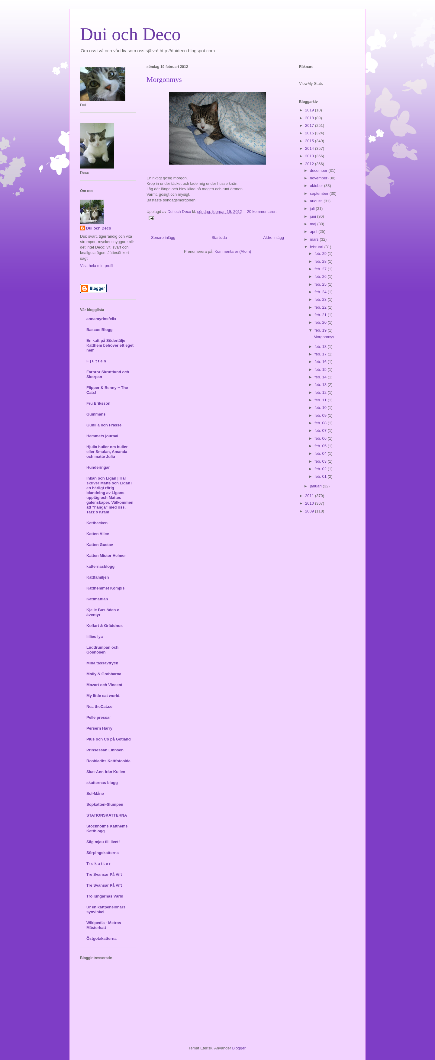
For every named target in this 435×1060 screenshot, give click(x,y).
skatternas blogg (102, 782)
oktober (317, 185)
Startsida (219, 237)
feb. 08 (320, 423)
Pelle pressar (98, 717)
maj (313, 224)
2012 (310, 164)
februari (317, 247)
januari (316, 486)
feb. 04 (320, 453)
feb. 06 (320, 438)
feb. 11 (320, 400)
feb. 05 (320, 446)
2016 (310, 133)
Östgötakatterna (101, 938)
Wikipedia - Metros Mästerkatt (103, 925)
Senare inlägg (163, 237)
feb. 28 (320, 261)
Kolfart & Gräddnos (104, 625)
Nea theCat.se (99, 706)
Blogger (238, 1048)
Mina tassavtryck (102, 663)
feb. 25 (320, 284)
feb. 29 (320, 253)
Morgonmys (164, 79)
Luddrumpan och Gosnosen (102, 649)
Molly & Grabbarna (103, 674)
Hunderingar (98, 467)
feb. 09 (320, 415)
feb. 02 (320, 469)
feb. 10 (320, 407)
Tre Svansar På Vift (104, 874)
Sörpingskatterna (102, 852)
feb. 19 (320, 330)
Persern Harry (99, 728)
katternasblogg (100, 566)
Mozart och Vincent (104, 685)
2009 (310, 511)
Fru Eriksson (98, 403)
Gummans (96, 414)
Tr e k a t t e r (98, 863)
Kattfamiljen (97, 577)
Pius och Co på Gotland (108, 739)
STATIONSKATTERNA (106, 815)
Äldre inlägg (273, 237)
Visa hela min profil (96, 265)
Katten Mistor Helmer (106, 555)
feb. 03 (320, 461)
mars (315, 239)
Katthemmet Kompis (105, 588)
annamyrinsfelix (101, 318)
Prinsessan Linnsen (105, 750)
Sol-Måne (95, 793)
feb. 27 (320, 269)
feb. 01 (320, 476)
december (319, 170)
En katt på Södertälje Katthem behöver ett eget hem (110, 345)
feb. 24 (320, 292)
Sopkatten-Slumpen (104, 804)
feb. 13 (320, 384)
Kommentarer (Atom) (232, 251)
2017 (310, 125)
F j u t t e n (96, 361)
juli (313, 208)
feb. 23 (320, 299)
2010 (310, 503)
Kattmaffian (97, 599)
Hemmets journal (102, 436)
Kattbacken (97, 523)
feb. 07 (320, 430)
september (320, 193)
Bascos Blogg (99, 329)
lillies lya (94, 636)
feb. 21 (320, 315)
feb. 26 (320, 276)
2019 (310, 110)
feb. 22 (320, 307)
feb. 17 (320, 354)
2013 (310, 156)
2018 (310, 118)
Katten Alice (97, 534)
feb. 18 (320, 346)
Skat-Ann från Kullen (105, 771)
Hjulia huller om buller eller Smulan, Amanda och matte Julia (107, 452)
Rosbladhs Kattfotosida (108, 761)
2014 (310, 148)
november (319, 178)
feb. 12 (320, 392)
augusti (317, 201)
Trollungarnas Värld (104, 896)
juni (313, 216)
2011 (310, 495)
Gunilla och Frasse (103, 425)
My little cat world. (103, 695)
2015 (310, 141)
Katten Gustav (99, 544)
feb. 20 (320, 322)
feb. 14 (320, 377)
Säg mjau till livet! (103, 842)
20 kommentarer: (261, 211)
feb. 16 (320, 361)
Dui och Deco (130, 34)
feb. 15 (320, 369)
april (314, 231)
